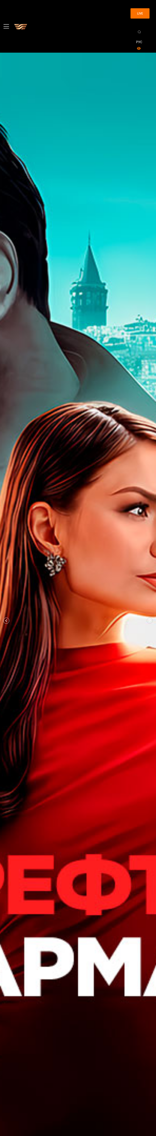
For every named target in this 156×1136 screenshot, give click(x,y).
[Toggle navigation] (6, 26)
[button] (6, 620)
